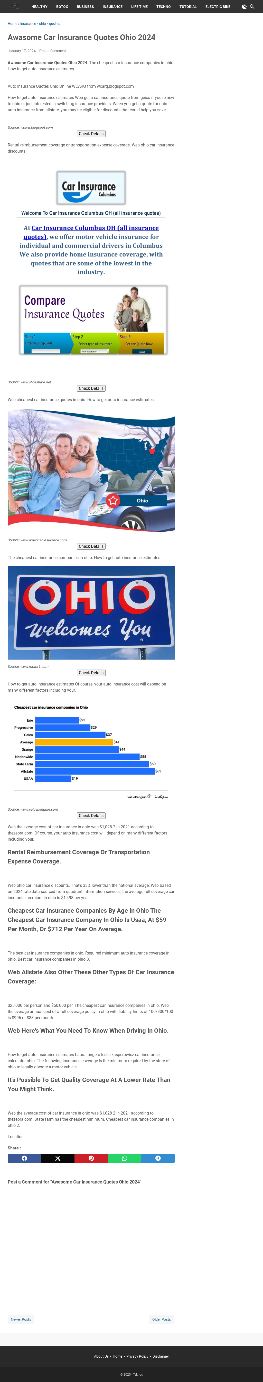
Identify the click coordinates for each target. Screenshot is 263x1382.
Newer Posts (21, 1319)
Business (85, 7)
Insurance (113, 7)
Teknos (138, 1374)
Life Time (139, 7)
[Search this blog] (252, 7)
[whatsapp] (124, 1158)
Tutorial (188, 7)
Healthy (40, 7)
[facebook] (24, 1158)
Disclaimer (161, 1356)
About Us (101, 1356)
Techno (163, 7)
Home (117, 1356)
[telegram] (158, 1158)
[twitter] (57, 1158)
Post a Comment (52, 51)
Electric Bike (217, 7)
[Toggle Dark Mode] (244, 7)
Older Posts (161, 1319)
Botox (62, 7)
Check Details (91, 133)
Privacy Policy (137, 1356)
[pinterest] (91, 1158)
